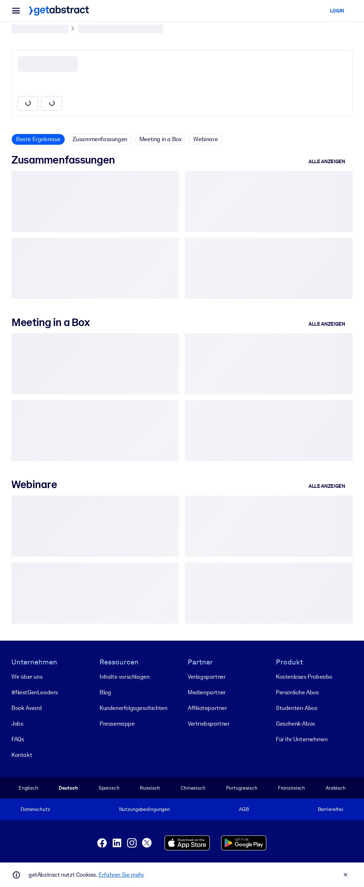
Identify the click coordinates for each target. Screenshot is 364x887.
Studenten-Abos (296, 708)
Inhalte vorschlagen (124, 676)
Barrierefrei (330, 809)
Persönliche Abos (297, 692)
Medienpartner (207, 692)
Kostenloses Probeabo (304, 676)
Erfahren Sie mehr (120, 874)
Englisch (28, 788)
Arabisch (336, 788)
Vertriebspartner (209, 723)
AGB (244, 809)
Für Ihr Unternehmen (301, 739)
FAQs (17, 739)
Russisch (150, 788)
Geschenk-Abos (295, 723)
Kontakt (21, 755)
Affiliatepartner (207, 708)
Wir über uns (26, 676)
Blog (105, 692)
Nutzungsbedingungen (144, 809)
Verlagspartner (206, 676)
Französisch (291, 788)
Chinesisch (193, 788)
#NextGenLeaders (34, 692)
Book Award (26, 708)
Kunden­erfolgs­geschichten (133, 708)
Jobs (17, 723)
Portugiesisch (241, 788)
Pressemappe (117, 723)
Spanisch (108, 788)
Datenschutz (35, 809)
